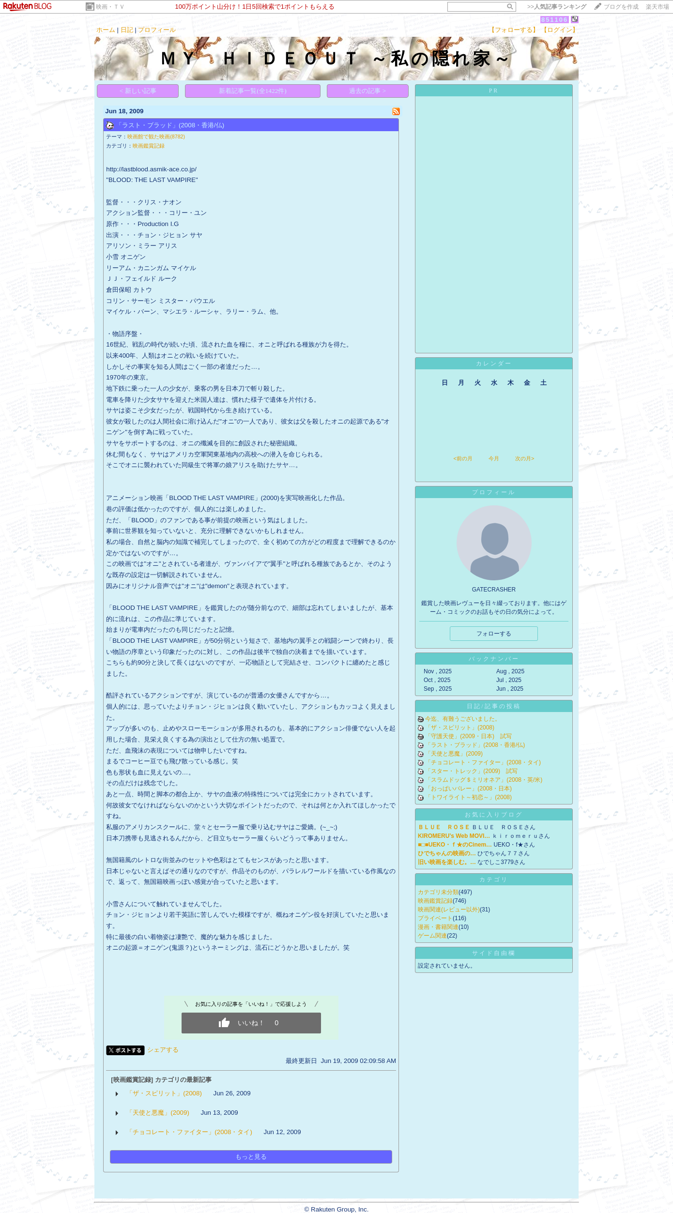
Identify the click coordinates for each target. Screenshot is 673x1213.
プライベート (435, 918)
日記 (127, 29)
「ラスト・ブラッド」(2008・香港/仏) (170, 125)
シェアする (163, 1049)
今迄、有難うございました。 (463, 718)
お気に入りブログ (494, 814)
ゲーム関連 (432, 935)
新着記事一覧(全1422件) (253, 90)
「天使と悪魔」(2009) (157, 1112)
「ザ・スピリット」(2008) (164, 1093)
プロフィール (157, 29)
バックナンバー (494, 658)
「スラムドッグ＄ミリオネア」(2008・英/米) (483, 779)
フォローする (493, 633)
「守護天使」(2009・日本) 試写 (468, 736)
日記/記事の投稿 (493, 706)
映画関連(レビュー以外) (449, 909)
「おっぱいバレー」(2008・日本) (468, 788)
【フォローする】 (514, 29)
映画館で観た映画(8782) (156, 136)
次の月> (524, 458)
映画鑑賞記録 (149, 146)
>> (556, 6)
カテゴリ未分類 (438, 892)
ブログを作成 (621, 6)
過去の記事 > (367, 90)
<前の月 (462, 458)
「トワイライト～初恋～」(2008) (468, 797)
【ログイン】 (560, 29)
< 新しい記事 (138, 90)
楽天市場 (657, 6)
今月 (494, 458)
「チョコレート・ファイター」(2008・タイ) (189, 1132)
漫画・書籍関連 (438, 927)
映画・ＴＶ (110, 6)
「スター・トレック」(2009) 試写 (471, 771)
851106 (554, 19)
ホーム (105, 29)
